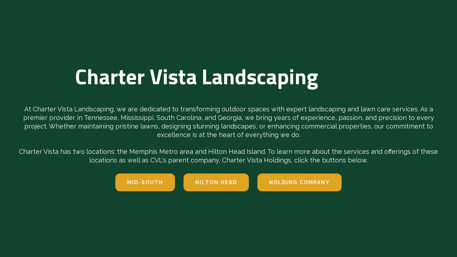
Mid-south (145, 182)
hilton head (216, 182)
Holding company (299, 182)
